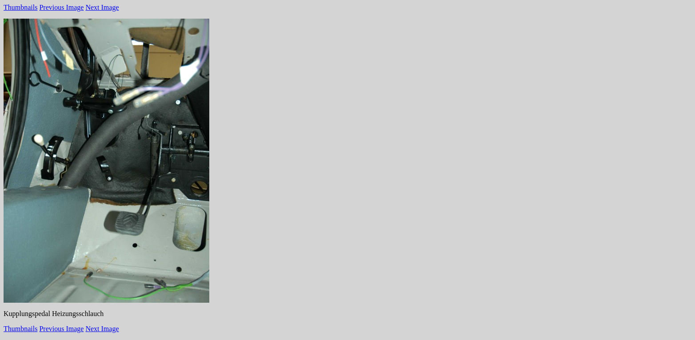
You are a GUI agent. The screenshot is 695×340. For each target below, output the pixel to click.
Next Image (102, 7)
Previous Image (61, 7)
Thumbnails (20, 7)
